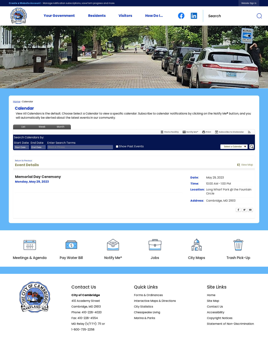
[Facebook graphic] (181, 16)
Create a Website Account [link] (25, 3)
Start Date (21, 143)
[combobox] (21, 147)
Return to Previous (23, 160)
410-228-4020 (92, 312)
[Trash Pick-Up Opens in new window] (238, 248)
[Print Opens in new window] (206, 132)
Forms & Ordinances (148, 295)
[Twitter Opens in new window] (244, 210)
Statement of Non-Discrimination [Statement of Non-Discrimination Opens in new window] (230, 324)
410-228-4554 (87, 318)
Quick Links (146, 287)
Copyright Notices (219, 318)
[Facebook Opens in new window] (238, 210)
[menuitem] (59, 16)
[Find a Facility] (169, 132)
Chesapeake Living (147, 312)
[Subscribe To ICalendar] (229, 132)
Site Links (216, 287)
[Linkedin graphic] (194, 16)
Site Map (213, 301)
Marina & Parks (144, 318)
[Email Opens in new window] (250, 210)
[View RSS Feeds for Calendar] (249, 132)
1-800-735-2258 (82, 329)
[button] (259, 16)
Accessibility (215, 312)
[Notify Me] (190, 132)
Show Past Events (131, 146)
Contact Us (215, 306)
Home (16, 101)
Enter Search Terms (61, 143)
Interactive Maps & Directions (155, 301)
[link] (248, 3)
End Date (37, 143)
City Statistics (143, 306)
